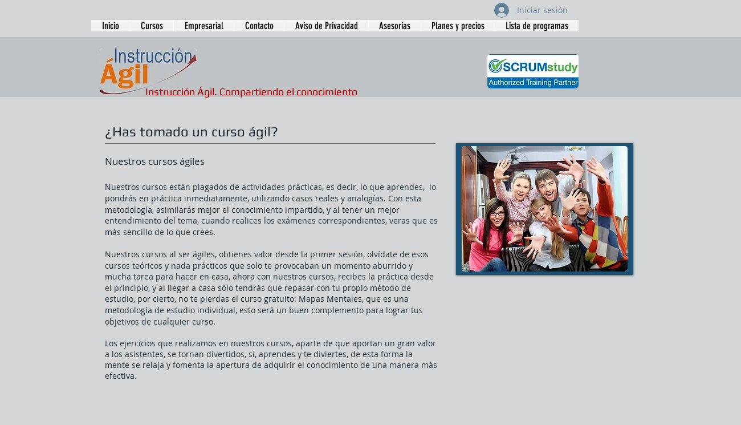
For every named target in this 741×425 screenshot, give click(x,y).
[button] (151, 25)
